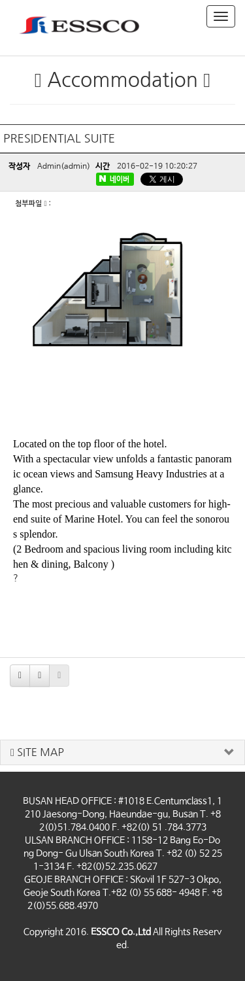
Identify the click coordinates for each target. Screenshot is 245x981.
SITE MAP (37, 752)
